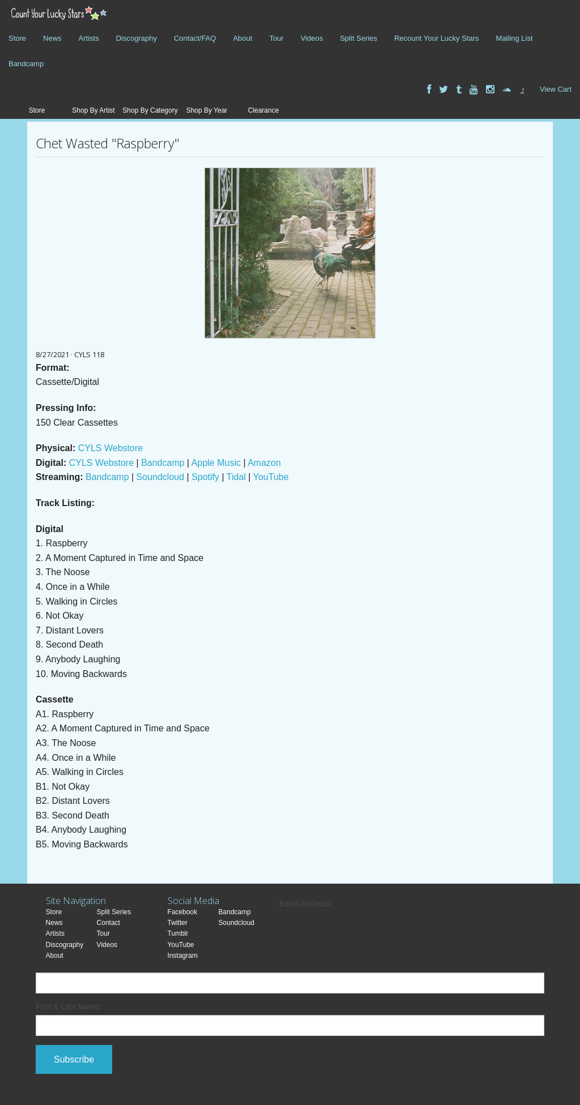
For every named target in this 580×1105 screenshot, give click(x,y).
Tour (276, 38)
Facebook (183, 912)
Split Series (358, 38)
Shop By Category (149, 110)
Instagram (183, 956)
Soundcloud (161, 477)
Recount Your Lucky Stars (436, 38)
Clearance (263, 110)
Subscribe (74, 1059)
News (52, 38)
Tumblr (178, 933)
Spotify (205, 477)
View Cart (556, 89)
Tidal (236, 477)
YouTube (271, 477)
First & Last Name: (68, 1006)
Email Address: (305, 903)
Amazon (264, 463)
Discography (136, 38)
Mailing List (514, 38)
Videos (312, 38)
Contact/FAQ (195, 38)
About (242, 38)
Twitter (177, 923)
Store (17, 38)
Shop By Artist (93, 110)
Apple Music (216, 463)
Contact (108, 923)
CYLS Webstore (110, 448)
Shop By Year (207, 110)
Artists (89, 38)
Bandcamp (26, 63)
